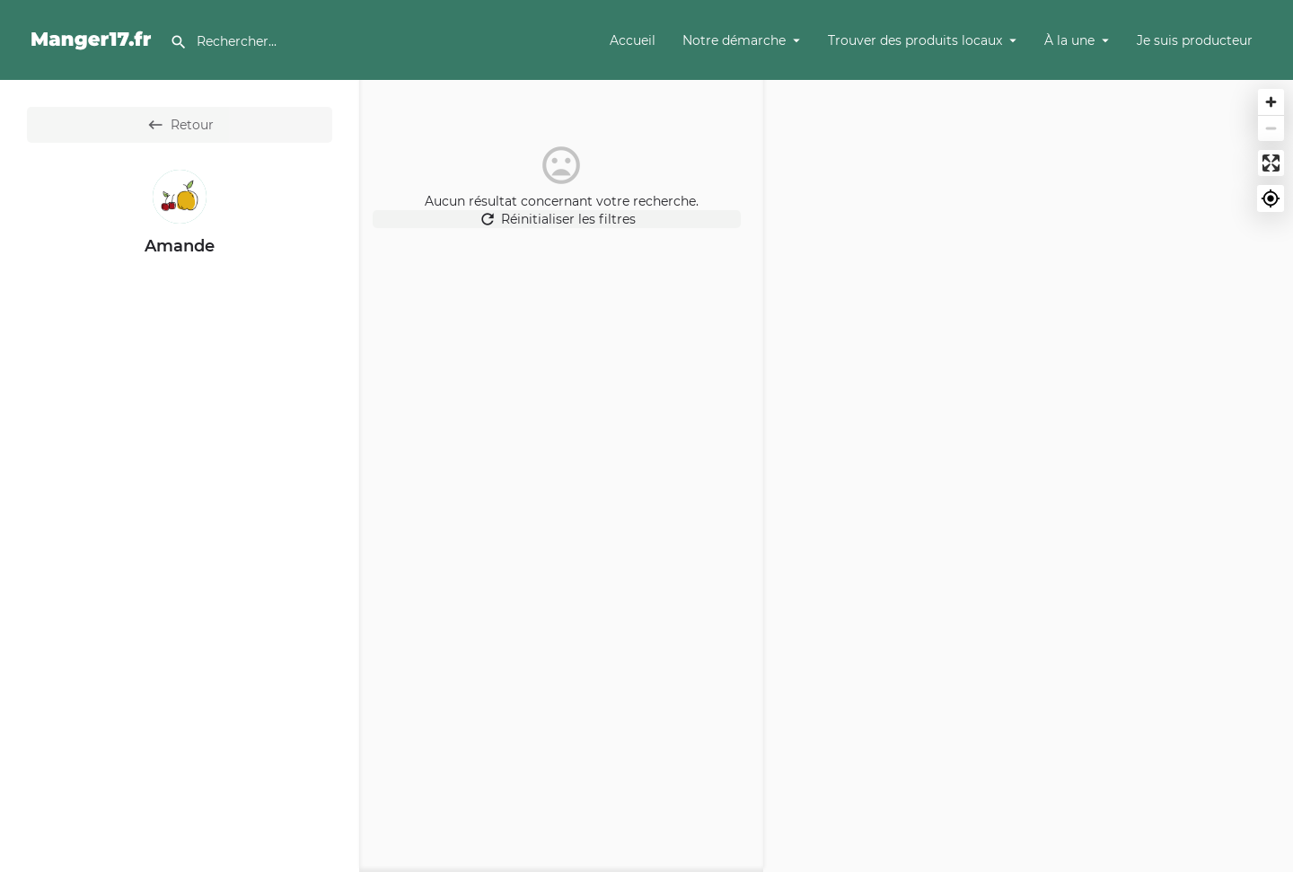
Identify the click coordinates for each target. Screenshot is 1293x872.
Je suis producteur (1195, 40)
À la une (1069, 40)
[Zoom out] (1271, 128)
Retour (180, 125)
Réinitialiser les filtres (561, 228)
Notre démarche (734, 40)
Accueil (632, 40)
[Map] (1028, 476)
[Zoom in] (1271, 102)
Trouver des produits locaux (915, 40)
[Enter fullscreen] (1271, 163)
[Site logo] (93, 39)
